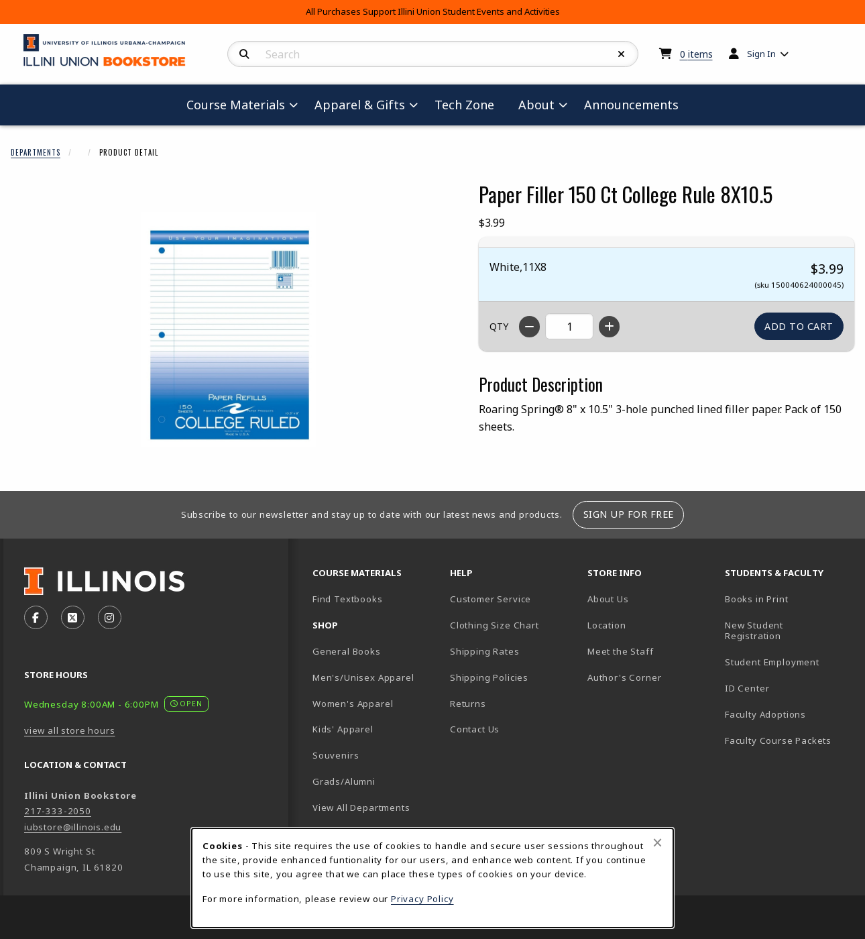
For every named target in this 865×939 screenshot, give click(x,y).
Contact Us (475, 729)
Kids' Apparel (342, 729)
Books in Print (788, 598)
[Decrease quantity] (529, 326)
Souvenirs (335, 755)
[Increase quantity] (609, 326)
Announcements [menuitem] (631, 105)
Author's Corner (624, 677)
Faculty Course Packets (778, 740)
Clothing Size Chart (494, 625)
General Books (346, 651)
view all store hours (69, 730)
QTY (498, 326)
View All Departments (361, 808)
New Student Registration (754, 631)
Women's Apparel (352, 704)
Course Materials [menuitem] (235, 105)
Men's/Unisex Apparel (363, 677)
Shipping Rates (485, 651)
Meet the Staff (620, 651)
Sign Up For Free (628, 514)
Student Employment (788, 661)
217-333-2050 (57, 811)
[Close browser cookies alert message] (657, 842)
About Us (608, 599)
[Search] (244, 54)
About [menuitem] (536, 105)
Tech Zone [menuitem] (470, 104)
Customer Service (490, 599)
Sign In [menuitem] (761, 54)
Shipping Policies (489, 677)
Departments (35, 152)
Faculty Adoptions (765, 714)
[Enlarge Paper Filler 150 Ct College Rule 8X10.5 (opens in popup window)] (228, 329)
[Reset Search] (621, 54)
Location (606, 625)
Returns (468, 704)
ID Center (788, 687)
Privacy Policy (422, 899)
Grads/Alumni (344, 781)
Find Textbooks (347, 599)
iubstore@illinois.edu (72, 827)
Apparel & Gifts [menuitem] (359, 105)
